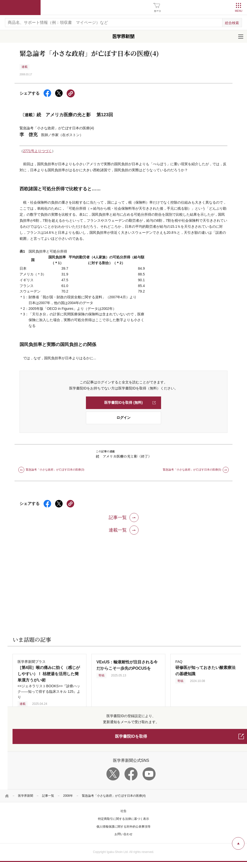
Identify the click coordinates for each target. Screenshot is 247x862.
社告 (123, 811)
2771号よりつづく (37, 151)
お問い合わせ (123, 834)
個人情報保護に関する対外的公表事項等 (123, 826)
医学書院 (20, 7)
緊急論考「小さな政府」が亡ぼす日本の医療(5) (192, 469)
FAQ (205, 668)
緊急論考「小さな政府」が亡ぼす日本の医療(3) (55, 469)
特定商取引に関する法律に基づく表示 (123, 819)
